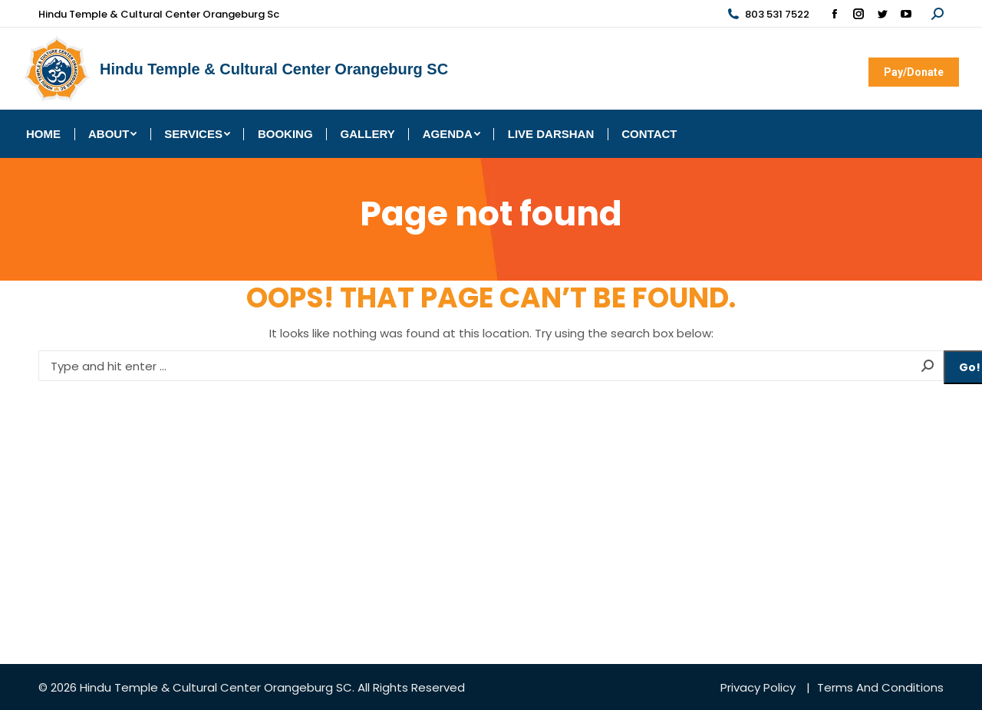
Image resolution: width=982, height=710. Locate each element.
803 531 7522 (767, 14)
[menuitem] (43, 133)
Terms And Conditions (880, 687)
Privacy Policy (758, 687)
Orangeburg (298, 687)
